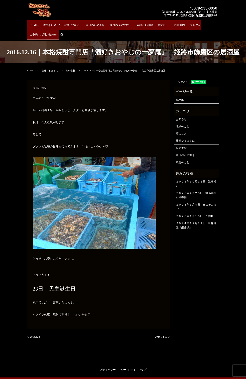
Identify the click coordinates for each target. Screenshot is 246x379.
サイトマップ (138, 356)
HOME (33, 23)
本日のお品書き (89, 23)
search (217, 23)
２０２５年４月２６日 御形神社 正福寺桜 (196, 181)
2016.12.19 (161, 323)
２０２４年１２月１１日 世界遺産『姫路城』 (196, 212)
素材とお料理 (134, 23)
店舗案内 (163, 23)
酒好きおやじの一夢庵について (59, 23)
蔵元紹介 (150, 23)
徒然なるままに (50, 57)
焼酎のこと (182, 149)
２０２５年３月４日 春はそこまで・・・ (196, 193)
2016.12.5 (35, 323)
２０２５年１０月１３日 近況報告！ (196, 170)
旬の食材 (70, 57)
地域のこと (182, 113)
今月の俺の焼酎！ (112, 23)
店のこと (181, 120)
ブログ (176, 23)
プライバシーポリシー (113, 356)
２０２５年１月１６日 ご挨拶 (195, 202)
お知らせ (181, 105)
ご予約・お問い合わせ (197, 23)
